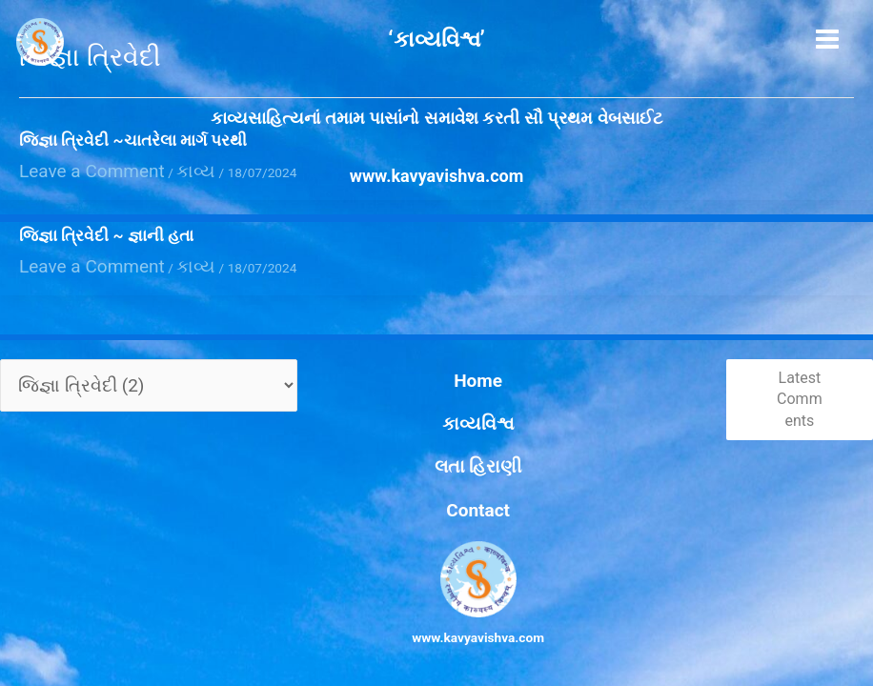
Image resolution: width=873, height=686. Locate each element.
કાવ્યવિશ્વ (436, 464)
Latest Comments (785, 461)
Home (437, 442)
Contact (436, 506)
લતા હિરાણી (436, 485)
